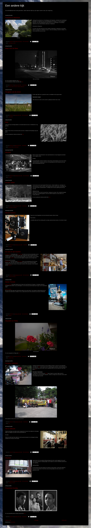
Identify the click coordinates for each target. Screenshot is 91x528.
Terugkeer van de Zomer (13, 92)
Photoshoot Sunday (11, 488)
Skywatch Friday (10, 357)
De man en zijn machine (13, 252)
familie (10, 177)
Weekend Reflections (21, 86)
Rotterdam (15, 86)
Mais (6, 122)
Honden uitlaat (10, 182)
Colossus (12, 257)
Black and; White (11, 86)
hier (35, 369)
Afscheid (8, 152)
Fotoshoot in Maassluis (12, 17)
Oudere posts (64, 520)
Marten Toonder (10, 282)
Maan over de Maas (11, 48)
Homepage (36, 520)
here (19, 80)
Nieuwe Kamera (10, 213)
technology (14, 276)
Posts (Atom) (13, 522)
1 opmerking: (25, 244)
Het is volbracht (10, 429)
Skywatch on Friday (11, 321)
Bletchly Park (7, 261)
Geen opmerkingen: (26, 41)
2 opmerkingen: (24, 356)
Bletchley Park (8, 254)
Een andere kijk (14, 5)
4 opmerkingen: (24, 516)
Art (8, 177)
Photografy (10, 246)
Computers (10, 276)
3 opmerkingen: (24, 145)
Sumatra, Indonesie (11, 363)
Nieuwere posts (8, 520)
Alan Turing (20, 254)
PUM (39, 366)
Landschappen (10, 116)
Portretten (13, 482)
